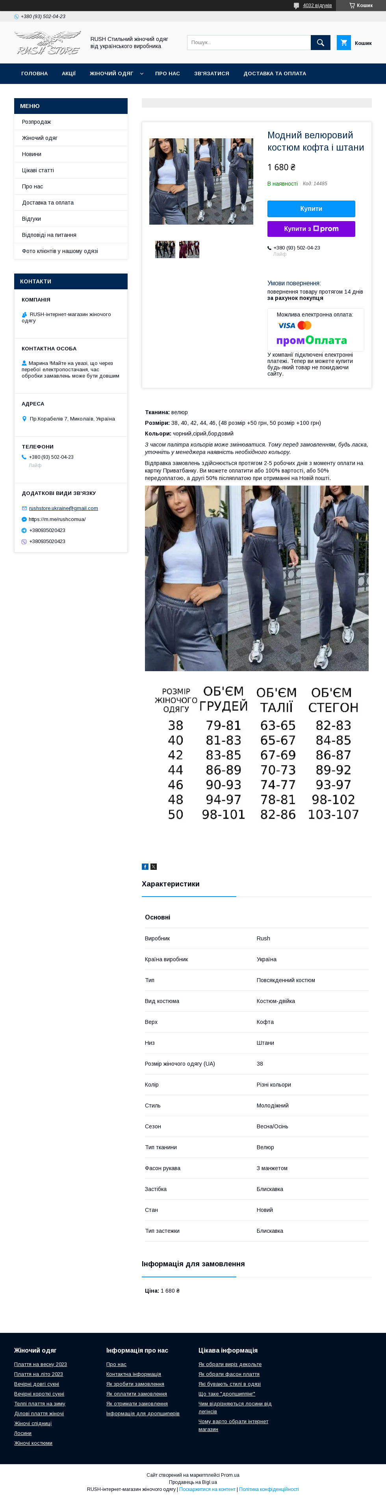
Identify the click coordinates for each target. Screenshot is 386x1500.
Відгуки (31, 219)
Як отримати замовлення (137, 1404)
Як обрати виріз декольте (230, 1364)
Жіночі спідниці (33, 1423)
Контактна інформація (133, 1374)
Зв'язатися (211, 73)
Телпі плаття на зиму (39, 1404)
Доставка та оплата (274, 73)
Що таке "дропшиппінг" (227, 1394)
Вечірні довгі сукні (36, 1384)
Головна (34, 73)
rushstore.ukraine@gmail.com (63, 508)
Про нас (167, 73)
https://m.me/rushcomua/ (57, 519)
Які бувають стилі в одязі (230, 1384)
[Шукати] (320, 42)
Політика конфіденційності (269, 1489)
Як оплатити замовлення (136, 1394)
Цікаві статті (38, 170)
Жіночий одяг (111, 73)
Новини (31, 154)
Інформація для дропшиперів (143, 1413)
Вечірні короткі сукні (39, 1394)
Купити (312, 208)
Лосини (23, 1433)
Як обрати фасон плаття (229, 1374)
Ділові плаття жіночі (39, 1413)
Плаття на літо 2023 (38, 1374)
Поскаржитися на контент (207, 1489)
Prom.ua (230, 1475)
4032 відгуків (317, 5)
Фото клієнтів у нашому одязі (60, 251)
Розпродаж (36, 122)
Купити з (311, 229)
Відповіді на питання (49, 235)
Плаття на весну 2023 (40, 1364)
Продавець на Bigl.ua (193, 1482)
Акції (69, 73)
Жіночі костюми (33, 1443)
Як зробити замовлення (135, 1384)
